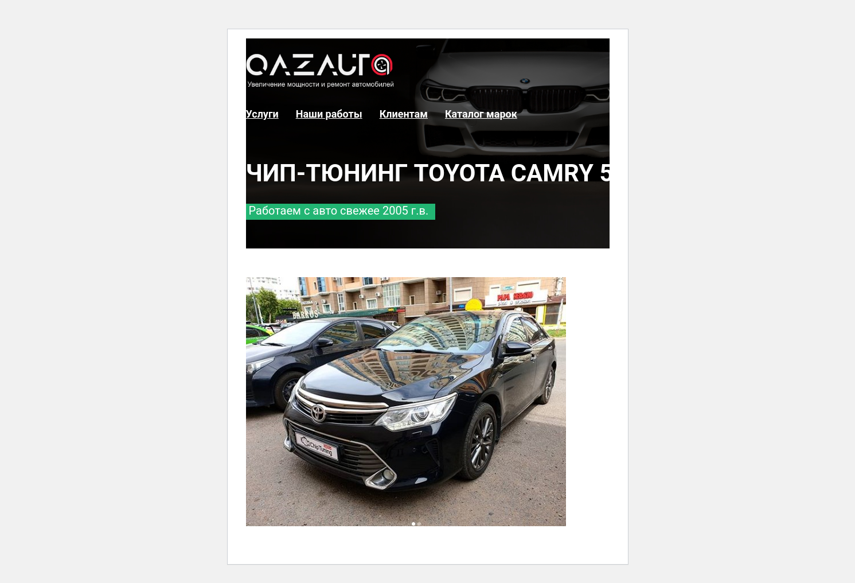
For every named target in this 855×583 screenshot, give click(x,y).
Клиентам (404, 114)
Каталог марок (481, 114)
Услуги (262, 114)
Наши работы (329, 114)
